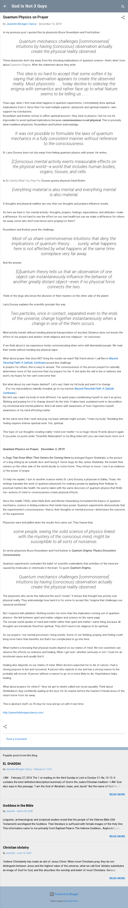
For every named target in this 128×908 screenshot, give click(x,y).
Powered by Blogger (64, 894)
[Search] (123, 7)
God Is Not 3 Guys (29, 6)
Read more (117, 794)
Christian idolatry (16, 847)
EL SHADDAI (12, 763)
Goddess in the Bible (18, 805)
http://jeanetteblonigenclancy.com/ (23, 712)
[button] (123, 18)
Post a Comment (16, 739)
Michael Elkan (72, 901)
